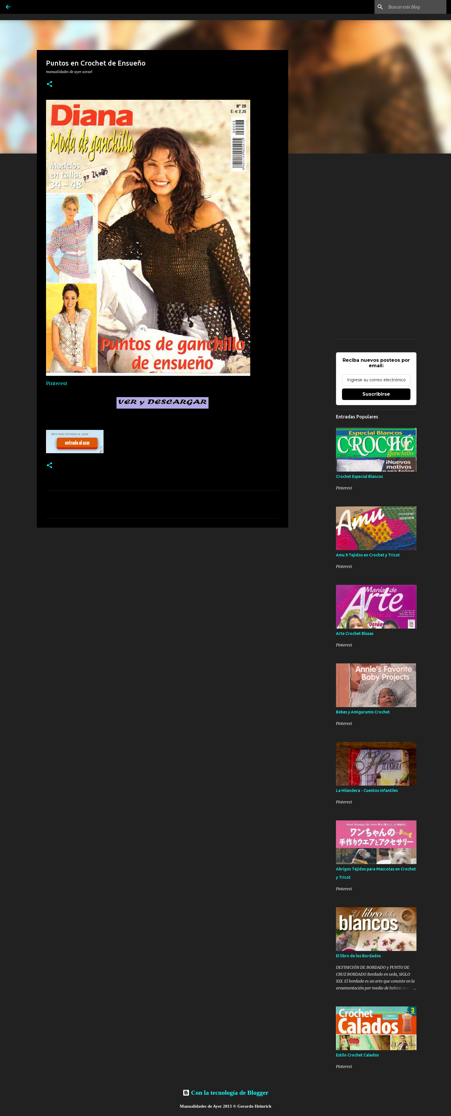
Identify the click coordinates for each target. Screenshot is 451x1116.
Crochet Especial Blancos (359, 476)
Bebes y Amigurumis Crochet (363, 712)
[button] (49, 84)
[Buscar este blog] (416, 7)
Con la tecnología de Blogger (225, 1092)
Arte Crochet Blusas (354, 633)
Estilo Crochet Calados (357, 1055)
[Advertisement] (163, 576)
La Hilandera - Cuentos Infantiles (367, 790)
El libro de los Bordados (358, 956)
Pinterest (56, 383)
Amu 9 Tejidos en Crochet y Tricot (368, 555)
